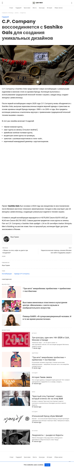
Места (35, 8)
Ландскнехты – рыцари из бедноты (47, 435)
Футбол (34, 333)
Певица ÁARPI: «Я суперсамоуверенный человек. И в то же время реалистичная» (47, 317)
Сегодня (34, 373)
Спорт (11, 8)
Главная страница (7, 13)
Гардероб (18, 8)
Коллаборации (7, 274)
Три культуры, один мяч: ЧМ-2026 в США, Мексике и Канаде (50, 338)
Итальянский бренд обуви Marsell (47, 416)
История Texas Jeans (42, 377)
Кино (33, 392)
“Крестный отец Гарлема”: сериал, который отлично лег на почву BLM (47, 397)
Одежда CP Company (21, 274)
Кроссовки (27, 8)
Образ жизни (59, 8)
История (49, 8)
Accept (47, 465)
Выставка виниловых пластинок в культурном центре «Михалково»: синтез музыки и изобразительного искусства (45, 305)
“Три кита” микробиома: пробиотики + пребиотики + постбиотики (49, 358)
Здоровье (35, 353)
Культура (42, 8)
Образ (16, 13)
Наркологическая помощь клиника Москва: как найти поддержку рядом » (56, 251)
